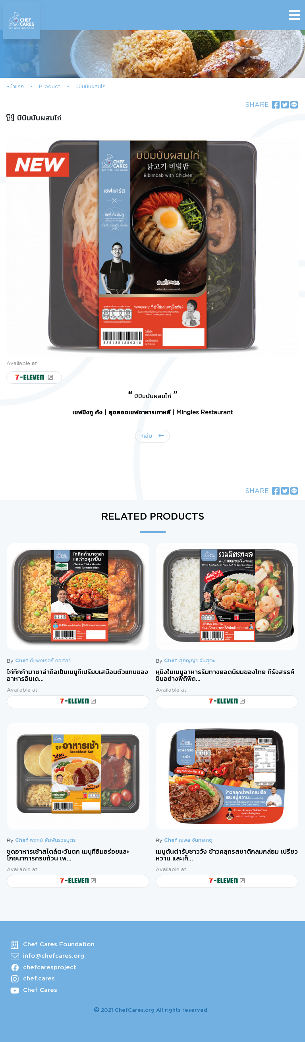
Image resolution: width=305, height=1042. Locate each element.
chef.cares (39, 978)
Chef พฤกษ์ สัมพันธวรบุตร (45, 840)
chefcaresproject (49, 967)
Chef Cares (40, 990)
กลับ (147, 436)
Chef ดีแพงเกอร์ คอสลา (43, 661)
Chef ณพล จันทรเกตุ (188, 840)
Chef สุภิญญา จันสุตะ (189, 661)
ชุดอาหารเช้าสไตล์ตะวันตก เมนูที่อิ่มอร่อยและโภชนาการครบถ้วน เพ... (68, 855)
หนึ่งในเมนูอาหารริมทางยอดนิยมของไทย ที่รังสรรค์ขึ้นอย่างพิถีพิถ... (225, 675)
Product (49, 87)
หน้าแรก (15, 87)
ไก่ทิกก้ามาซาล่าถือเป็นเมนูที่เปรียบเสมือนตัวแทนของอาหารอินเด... (77, 675)
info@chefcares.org (53, 956)
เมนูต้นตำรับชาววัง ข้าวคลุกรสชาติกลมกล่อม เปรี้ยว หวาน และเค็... (227, 855)
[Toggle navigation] (294, 15)
